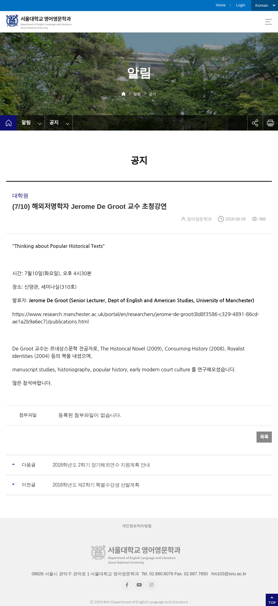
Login (240, 5)
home (8, 123)
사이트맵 (268, 22)
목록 (264, 437)
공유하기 (255, 123)
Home (221, 5)
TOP (272, 602)
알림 (137, 94)
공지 (152, 94)
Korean (261, 5)
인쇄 (270, 123)
